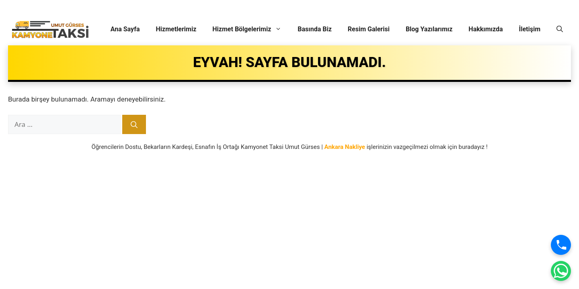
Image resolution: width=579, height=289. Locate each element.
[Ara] (134, 124)
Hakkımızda (485, 29)
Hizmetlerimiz (176, 29)
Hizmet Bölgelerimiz (251, 29)
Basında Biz (314, 29)
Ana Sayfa (125, 29)
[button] (559, 29)
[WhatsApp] (561, 271)
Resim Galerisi (369, 29)
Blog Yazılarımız (429, 29)
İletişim (529, 29)
